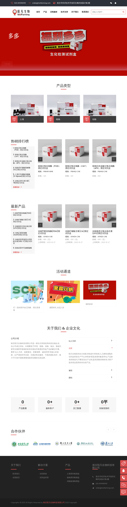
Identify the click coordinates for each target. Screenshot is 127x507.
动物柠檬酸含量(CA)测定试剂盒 (76, 232)
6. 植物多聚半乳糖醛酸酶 (22, 248)
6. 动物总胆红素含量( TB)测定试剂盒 (21, 182)
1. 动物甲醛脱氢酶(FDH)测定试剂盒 (22, 214)
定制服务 (53, 12)
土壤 (22, 119)
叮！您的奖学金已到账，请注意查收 (26, 322)
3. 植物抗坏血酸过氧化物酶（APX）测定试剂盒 (22, 162)
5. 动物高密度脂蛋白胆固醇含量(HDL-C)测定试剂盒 (22, 241)
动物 (94, 119)
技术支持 (64, 12)
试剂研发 (43, 474)
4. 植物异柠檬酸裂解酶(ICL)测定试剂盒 (21, 169)
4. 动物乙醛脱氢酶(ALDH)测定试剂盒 (20, 234)
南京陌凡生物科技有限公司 (54, 502)
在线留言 (16, 477)
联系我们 (85, 12)
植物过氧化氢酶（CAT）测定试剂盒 (76, 167)
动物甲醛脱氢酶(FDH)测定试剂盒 (49, 232)
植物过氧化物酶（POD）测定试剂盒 (49, 167)
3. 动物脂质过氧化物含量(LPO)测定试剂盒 (22, 227)
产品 (45, 12)
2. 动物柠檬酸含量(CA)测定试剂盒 (22, 220)
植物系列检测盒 (73, 477)
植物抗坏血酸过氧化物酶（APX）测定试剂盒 (103, 167)
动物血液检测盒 (73, 481)
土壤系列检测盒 (73, 474)
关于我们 (74, 12)
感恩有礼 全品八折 (56, 320)
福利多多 (89, 315)
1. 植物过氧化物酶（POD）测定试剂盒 (20, 149)
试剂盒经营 (44, 477)
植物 (58, 119)
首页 (38, 12)
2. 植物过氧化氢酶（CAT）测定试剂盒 (20, 155)
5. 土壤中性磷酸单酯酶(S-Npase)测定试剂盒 (22, 175)
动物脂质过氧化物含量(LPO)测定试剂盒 (102, 232)
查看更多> (17, 187)
